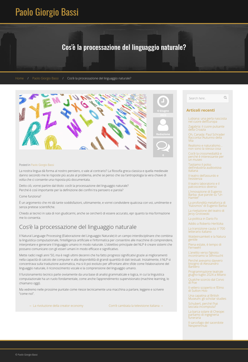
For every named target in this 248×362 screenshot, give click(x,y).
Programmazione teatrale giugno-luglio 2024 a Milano (207, 273)
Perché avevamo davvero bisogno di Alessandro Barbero (205, 263)
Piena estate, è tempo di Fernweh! (204, 246)
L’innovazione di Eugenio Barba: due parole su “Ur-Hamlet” (205, 194)
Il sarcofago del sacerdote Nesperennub (205, 324)
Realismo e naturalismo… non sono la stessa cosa (205, 147)
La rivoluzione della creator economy (56, 306)
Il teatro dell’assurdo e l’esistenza (203, 177)
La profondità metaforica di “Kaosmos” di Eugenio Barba (207, 204)
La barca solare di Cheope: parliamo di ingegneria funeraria (206, 314)
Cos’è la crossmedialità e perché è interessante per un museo (206, 156)
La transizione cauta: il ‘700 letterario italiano (206, 230)
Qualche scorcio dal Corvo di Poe (206, 281)
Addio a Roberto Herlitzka (205, 223)
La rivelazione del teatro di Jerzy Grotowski (206, 212)
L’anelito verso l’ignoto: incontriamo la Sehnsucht (205, 254)
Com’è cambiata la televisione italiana (136, 306)
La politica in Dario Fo (203, 219)
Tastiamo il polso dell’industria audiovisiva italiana (205, 167)
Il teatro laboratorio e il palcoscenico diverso (204, 185)
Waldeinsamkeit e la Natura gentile (207, 238)
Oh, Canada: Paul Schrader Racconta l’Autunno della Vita (206, 137)
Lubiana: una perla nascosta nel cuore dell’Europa (207, 120)
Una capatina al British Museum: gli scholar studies (207, 297)
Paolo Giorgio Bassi (47, 11)
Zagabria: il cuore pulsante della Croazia (206, 128)
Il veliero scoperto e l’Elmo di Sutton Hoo (206, 289)
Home (19, 78)
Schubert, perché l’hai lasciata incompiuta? (203, 305)
